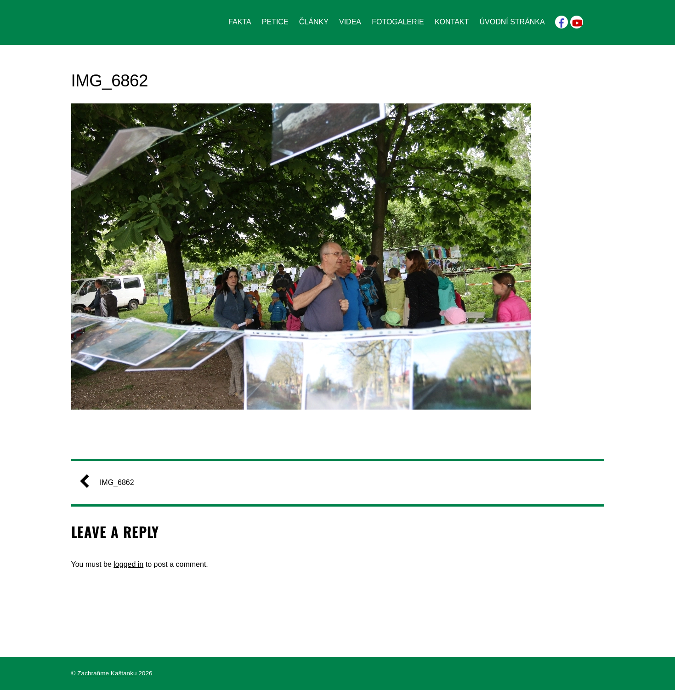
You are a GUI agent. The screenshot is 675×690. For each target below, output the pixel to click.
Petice (275, 22)
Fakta (239, 22)
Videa (350, 22)
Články (314, 22)
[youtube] (576, 21)
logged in (128, 564)
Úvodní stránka (512, 22)
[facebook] (561, 21)
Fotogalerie (398, 22)
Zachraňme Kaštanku (106, 673)
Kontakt (452, 22)
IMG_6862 (110, 482)
